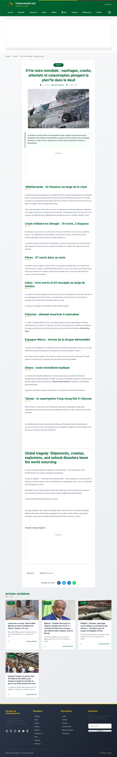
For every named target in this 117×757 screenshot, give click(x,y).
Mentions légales (67, 730)
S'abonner (100, 731)
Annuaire (75, 12)
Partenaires (66, 733)
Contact (64, 720)
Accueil (10, 12)
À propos (65, 723)
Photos (44, 12)
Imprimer (30, 573)
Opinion (37, 726)
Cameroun (33, 12)
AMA (99, 12)
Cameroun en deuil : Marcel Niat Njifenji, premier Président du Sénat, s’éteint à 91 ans (21, 625)
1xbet (64, 716)
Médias (54, 12)
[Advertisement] (58, 33)
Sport (36, 720)
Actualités (21, 12)
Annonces (87, 12)
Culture (37, 723)
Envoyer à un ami (47, 573)
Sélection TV (39, 733)
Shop (64, 12)
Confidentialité (66, 726)
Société (15, 56)
